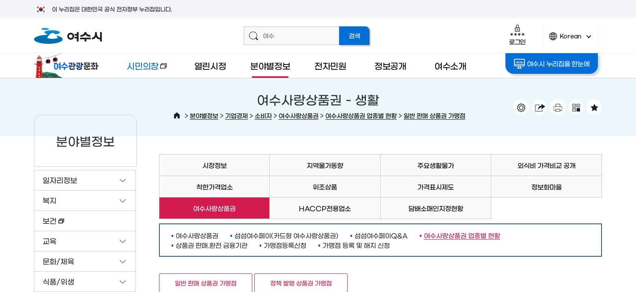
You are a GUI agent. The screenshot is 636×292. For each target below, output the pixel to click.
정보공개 (390, 65)
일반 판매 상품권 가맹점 (434, 115)
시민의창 (140, 69)
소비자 (263, 115)
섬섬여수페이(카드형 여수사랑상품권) (286, 235)
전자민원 (330, 65)
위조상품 (325, 186)
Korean (570, 39)
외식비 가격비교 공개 (547, 165)
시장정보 (214, 165)
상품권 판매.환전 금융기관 (211, 245)
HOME (177, 116)
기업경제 (236, 115)
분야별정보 (270, 65)
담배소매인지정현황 (435, 208)
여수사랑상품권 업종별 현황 (361, 115)
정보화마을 (546, 186)
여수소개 (450, 65)
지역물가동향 (325, 165)
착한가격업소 (214, 186)
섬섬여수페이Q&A (381, 235)
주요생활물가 (435, 165)
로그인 (517, 35)
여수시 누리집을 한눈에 (552, 64)
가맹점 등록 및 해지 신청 (356, 245)
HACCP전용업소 (325, 208)
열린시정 (210, 65)
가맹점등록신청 (285, 245)
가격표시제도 (435, 186)
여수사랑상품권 (298, 115)
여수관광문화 (68, 66)
